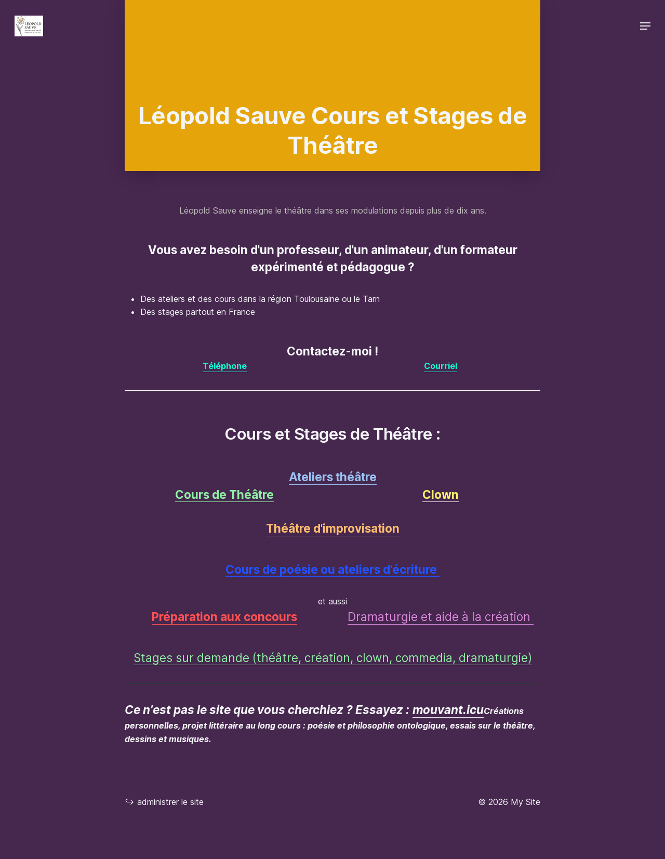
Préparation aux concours (224, 617)
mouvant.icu (448, 710)
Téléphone (225, 366)
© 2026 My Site (509, 802)
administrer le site (164, 801)
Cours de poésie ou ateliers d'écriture (332, 569)
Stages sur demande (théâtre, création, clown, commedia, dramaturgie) (333, 658)
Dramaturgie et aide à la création (441, 617)
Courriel (440, 366)
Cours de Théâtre (224, 494)
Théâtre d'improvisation (333, 528)
